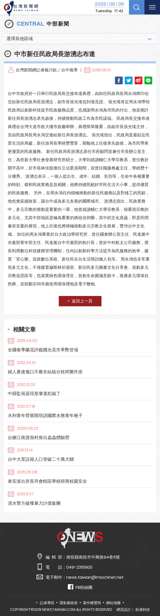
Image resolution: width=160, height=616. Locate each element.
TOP (150, 597)
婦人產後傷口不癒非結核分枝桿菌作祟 (45, 372)
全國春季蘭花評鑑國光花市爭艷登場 (43, 350)
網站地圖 (113, 602)
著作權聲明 (92, 602)
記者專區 (47, 602)
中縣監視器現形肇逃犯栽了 (34, 393)
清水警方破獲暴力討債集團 (34, 503)
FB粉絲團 (80, 587)
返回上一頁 (82, 301)
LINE (148, 80)
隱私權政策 (69, 602)
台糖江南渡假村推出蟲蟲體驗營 (38, 437)
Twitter (129, 80)
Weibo (138, 80)
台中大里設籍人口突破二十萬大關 (41, 459)
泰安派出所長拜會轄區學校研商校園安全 (47, 481)
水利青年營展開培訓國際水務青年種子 (45, 415)
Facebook (119, 80)
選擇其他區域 (19, 38)
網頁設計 (124, 609)
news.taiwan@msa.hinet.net (94, 577)
